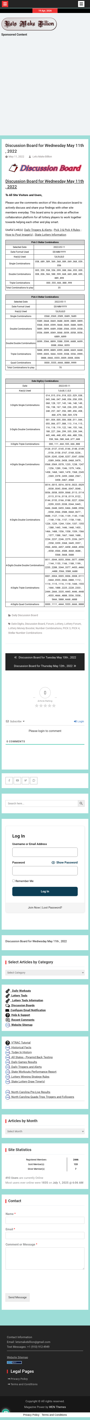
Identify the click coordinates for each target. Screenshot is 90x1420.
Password (18, 862)
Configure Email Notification (25, 1010)
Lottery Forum (72, 623)
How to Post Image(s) (19, 234)
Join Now (34, 907)
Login (79, 721)
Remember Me (23, 881)
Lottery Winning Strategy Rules (27, 1076)
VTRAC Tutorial (18, 1042)
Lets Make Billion (42, 156)
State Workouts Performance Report (30, 1071)
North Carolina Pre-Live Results (27, 1092)
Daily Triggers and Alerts (23, 1067)
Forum (50, 623)
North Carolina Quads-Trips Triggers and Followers (39, 1097)
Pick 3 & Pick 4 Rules (67, 230)
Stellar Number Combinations (25, 632)
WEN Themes (57, 1407)
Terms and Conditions (24, 1384)
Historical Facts (18, 1047)
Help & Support (17, 1015)
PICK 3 (67, 628)
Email (10, 1229)
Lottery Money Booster (21, 628)
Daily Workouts (18, 990)
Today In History (18, 1052)
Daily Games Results (21, 1062)
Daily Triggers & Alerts (38, 230)
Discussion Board (35, 623)
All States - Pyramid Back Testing (29, 1057)
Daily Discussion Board (25, 615)
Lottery (59, 623)
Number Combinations (49, 628)
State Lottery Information (50, 234)
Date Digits (17, 623)
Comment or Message (21, 1244)
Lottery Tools (16, 995)
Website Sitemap (18, 1025)
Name (11, 1214)
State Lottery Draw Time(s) (25, 1081)
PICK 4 (76, 628)
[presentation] (33, 1287)
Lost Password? (52, 907)
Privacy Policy (19, 1378)
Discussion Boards (20, 1005)
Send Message (17, 1297)
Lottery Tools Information (24, 1000)
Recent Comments (19, 1020)
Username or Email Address (29, 844)
